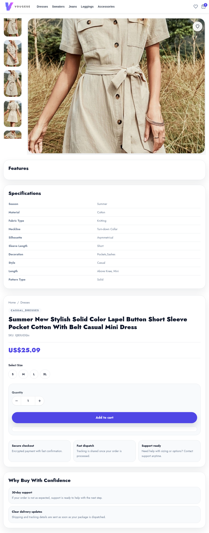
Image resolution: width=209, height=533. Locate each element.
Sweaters (58, 6)
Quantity (17, 392)
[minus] (16, 400)
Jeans (73, 6)
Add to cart (104, 417)
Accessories (106, 6)
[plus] (39, 400)
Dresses (42, 6)
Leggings (87, 6)
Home (12, 302)
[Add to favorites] (197, 26)
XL (45, 374)
